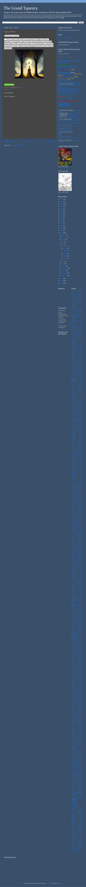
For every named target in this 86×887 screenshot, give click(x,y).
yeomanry (73, 847)
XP (76, 843)
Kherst (80, 557)
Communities (74, 409)
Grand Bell (73, 516)
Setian (74, 702)
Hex (77, 526)
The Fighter (75, 758)
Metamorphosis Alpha (76, 613)
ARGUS (73, 353)
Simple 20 (79, 709)
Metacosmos (79, 612)
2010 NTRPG (78, 311)
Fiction (80, 482)
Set (72, 702)
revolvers (80, 684)
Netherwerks (77, 639)
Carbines (73, 390)
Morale (72, 625)
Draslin (73, 443)
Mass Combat (74, 610)
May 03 (65, 246)
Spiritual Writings (76, 726)
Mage (80, 598)
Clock (72, 404)
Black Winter (74, 373)
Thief (72, 780)
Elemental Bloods (76, 455)
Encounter (73, 464)
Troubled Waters (78, 791)
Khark (72, 557)
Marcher (10, 89)
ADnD (80, 322)
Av (78, 358)
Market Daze (76, 603)
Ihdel (72, 535)
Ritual (72, 685)
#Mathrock (73, 304)
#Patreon (80, 308)
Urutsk (74, 799)
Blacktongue (74, 375)
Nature (80, 638)
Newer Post (8, 142)
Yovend (77, 850)
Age (78, 330)
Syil (81, 738)
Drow (77, 443)
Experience (73, 469)
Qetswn (73, 670)
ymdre (80, 848)
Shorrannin (79, 707)
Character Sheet (63, 79)
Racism (77, 672)
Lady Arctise (78, 569)
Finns (76, 486)
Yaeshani (79, 845)
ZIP (76, 852)
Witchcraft (73, 829)
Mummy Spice (78, 627)
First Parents (75, 487)
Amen (72, 339)
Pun (81, 665)
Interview (73, 537)
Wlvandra (73, 833)
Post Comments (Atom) (17, 145)
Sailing (76, 692)
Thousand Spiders (76, 782)
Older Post (50, 142)
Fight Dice (74, 484)
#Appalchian (74, 299)
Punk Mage (76, 666)
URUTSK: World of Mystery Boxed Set (69, 82)
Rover (72, 689)
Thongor (80, 780)
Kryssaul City (74, 566)
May (63, 244)
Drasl (81, 442)
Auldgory (73, 356)
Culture (80, 421)
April (63, 241)
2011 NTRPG (75, 313)
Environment (74, 465)
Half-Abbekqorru (75, 523)
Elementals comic (76, 458)
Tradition (80, 785)
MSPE (73, 627)
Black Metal (78, 372)
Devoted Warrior (76, 435)
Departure (73, 433)
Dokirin (73, 438)
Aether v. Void (76, 329)
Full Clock (73, 496)
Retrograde (73, 683)
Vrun (80, 810)
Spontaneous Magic (76, 728)
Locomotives (74, 588)
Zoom (79, 852)
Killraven (73, 561)
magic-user (79, 600)
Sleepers (73, 717)
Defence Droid (76, 429)
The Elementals (78, 757)
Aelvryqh (80, 327)
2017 (61, 218)
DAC (72, 428)
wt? (79, 841)
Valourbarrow (74, 803)
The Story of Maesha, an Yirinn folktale (68, 94)
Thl (76, 780)
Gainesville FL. (78, 499)
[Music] (76, 298)
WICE (80, 826)
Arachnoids (79, 349)
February (64, 237)
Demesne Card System (76, 431)
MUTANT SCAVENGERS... (66, 98)
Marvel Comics (78, 608)
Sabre (80, 690)
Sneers (76, 719)
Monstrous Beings (76, 624)
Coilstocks (77, 404)
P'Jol (81, 648)
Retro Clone (79, 680)
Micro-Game (79, 617)
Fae (81, 476)
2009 (61, 199)
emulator (80, 462)
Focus (77, 491)
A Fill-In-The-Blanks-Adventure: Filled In (69, 123)
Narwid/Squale (74, 638)
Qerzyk (80, 668)
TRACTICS (73, 785)
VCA (81, 805)
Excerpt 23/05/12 (67, 250)
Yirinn (80, 847)
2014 (61, 211)
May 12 (65, 248)
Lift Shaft (79, 583)
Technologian (79, 745)
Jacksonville (74, 540)
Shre (72, 709)
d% (79, 424)
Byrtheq (73, 389)
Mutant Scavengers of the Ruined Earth (76, 630)
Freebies (73, 494)
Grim (76, 518)
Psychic (78, 665)
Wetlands (80, 824)
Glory (78, 511)
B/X (78, 360)
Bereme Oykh (79, 366)
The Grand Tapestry (21, 8)
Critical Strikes (74, 421)
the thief (80, 779)
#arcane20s (74, 301)
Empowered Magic (76, 460)
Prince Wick (74, 663)
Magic (73, 600)
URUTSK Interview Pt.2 (74, 114)
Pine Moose (79, 653)
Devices (80, 433)
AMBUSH (79, 337)
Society (80, 719)
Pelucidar (77, 651)
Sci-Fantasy (74, 694)
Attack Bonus (76, 355)
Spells (72, 724)
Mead (72, 612)
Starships (73, 731)
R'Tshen (73, 672)
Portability (73, 661)
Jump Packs (74, 549)
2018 (61, 220)
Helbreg (77, 525)
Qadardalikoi (74, 668)
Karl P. (80, 552)
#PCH (72, 309)
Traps (72, 787)
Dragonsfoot (74, 442)
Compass (80, 409)
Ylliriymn (77, 848)
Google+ (73, 513)
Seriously (73, 700)
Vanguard (74, 805)
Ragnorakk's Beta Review (66, 130)
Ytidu (81, 850)
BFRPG (77, 368)
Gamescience (79, 503)
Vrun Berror (74, 815)
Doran (80, 438)
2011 (61, 204)
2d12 (81, 313)
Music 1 (74, 629)
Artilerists (80, 353)
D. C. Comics (75, 423)
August (64, 266)
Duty (72, 453)
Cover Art (74, 416)
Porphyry (80, 660)
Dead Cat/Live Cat (78, 428)
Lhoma (80, 581)
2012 (61, 206)
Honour (73, 533)
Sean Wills (74, 695)
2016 (61, 216)
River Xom (79, 685)
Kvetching (80, 566)
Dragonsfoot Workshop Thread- (67, 126)
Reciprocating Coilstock (76, 675)
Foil (81, 491)
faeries (72, 477)
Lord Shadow (78, 591)
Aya (81, 358)
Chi (81, 399)
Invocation (80, 537)
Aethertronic (74, 330)
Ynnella (73, 850)
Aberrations (74, 320)
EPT (81, 465)
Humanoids (79, 533)
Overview (63, 57)
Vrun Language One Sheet (66, 74)
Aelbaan (74, 327)
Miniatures (73, 620)
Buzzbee (73, 387)
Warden (73, 819)
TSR (72, 792)
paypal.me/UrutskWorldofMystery (67, 66)
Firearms (80, 486)
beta (72, 368)
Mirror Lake (79, 620)
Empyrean (73, 462)
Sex (81, 702)
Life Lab (73, 583)
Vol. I (78, 810)
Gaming (73, 504)
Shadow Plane (74, 704)
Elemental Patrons (76, 457)
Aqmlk (73, 349)
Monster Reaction (76, 622)
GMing (80, 511)
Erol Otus (73, 467)
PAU (72, 650)
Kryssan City (79, 564)
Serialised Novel (78, 699)
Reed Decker (75, 677)
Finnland (73, 486)
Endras (80, 464)
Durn (80, 450)
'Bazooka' (73, 291)
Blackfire (80, 373)
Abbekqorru (75, 316)
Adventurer (79, 325)
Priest (80, 661)
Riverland (73, 687)
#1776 (80, 298)
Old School (78, 644)
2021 (61, 227)
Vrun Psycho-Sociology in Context (67, 92)
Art (76, 353)
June (63, 261)
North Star (77, 641)
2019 (61, 223)
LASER (73, 573)
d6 (72, 426)
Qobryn (80, 670)
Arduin (72, 351)
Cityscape (73, 401)
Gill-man (80, 509)
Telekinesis (73, 750)
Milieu (80, 619)
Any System (79, 348)
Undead (73, 797)
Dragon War (76, 440)
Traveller (80, 787)
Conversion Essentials (76, 414)
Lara (81, 571)
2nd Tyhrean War (75, 314)
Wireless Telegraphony (76, 828)
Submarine (73, 736)
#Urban (73, 311)
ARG (81, 351)
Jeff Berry (79, 547)
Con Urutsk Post (76, 119)
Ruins (77, 689)
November (64, 273)
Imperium (79, 535)
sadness (73, 692)
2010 (61, 202)
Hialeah (80, 526)
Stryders (80, 734)
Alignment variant (75, 335)
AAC (81, 314)
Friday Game (79, 494)
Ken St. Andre (78, 556)
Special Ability (78, 722)
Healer (72, 525)
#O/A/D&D (73, 308)
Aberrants (73, 318)
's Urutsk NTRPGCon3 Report (69, 117)
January (64, 234)
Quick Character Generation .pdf (70, 88)
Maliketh (48, 883)
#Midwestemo (74, 306)
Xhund (72, 843)
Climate (80, 402)
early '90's (76, 453)
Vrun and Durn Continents (66, 76)
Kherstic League (76, 559)
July (63, 263)
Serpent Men (79, 701)
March (63, 239)
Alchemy (80, 334)
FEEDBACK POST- (64, 129)
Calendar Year (78, 389)
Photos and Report (71, 116)
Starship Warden (76, 729)
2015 (61, 213)
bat (81, 363)
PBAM (75, 650)
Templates (80, 750)
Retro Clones (76, 682)
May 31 (65, 258)
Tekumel (74, 748)
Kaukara (73, 554)
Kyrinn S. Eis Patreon (64, 37)
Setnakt (78, 702)
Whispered (73, 826)
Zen (75, 852)
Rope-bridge (79, 687)
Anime (80, 344)
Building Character (76, 385)
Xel (81, 841)
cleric (77, 402)
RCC (81, 673)
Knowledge (73, 564)
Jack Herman (76, 538)
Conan (72, 411)
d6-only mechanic (78, 426)
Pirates (73, 655)
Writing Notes (74, 841)
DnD (80, 437)
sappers (80, 692)
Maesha (80, 596)
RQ (75, 689)
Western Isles (76, 820)
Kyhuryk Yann (74, 567)
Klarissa (80, 562)
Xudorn (80, 843)
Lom (77, 589)
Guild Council (74, 520)
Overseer (77, 648)
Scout (80, 694)
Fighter (80, 484)
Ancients (74, 344)
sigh (75, 709)
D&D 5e (76, 424)
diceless (73, 437)
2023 (61, 232)
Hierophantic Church (76, 528)
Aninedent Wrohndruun (76, 346)
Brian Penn (79, 380)
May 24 (65, 253)
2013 (61, 209)
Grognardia (79, 518)
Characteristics (74, 399)
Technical (73, 743)
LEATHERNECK (75, 579)
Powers (77, 661)
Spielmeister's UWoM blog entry (67, 137)
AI (81, 332)
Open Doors (74, 646)
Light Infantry (76, 84)
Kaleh (76, 552)
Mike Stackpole (74, 618)
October (64, 270)
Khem (76, 557)
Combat (80, 407)
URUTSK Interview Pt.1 (74, 113)
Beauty (73, 365)
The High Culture (75, 765)
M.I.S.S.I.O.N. (74, 595)
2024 (61, 278)
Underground (79, 797)
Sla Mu (79, 716)
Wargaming (79, 819)
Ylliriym (73, 848)
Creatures (79, 419)
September (65, 268)
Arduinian (77, 351)
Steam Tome (79, 731)
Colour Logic (74, 407)
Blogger (60, 883)
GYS (81, 521)
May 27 (65, 256)
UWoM (74, 801)
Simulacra (73, 711)
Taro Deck (74, 739)
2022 (61, 230)
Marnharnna (75, 605)
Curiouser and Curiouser (65, 81)
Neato (72, 639)
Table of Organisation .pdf (72, 91)
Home (29, 142)
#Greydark (79, 303)
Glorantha (73, 511)
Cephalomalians (74, 397)
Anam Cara (79, 339)
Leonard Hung (74, 581)
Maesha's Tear (75, 598)
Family (80, 477)
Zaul (72, 852)
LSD (81, 593)
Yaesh (73, 845)
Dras (78, 442)
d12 (81, 424)
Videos (80, 807)
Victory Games (74, 807)
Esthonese (79, 467)
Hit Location (79, 532)
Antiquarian (73, 348)
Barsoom (78, 363)
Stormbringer (74, 734)
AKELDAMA (74, 334)
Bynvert (80, 387)
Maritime (80, 601)
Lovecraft (73, 593)
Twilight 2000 (79, 794)
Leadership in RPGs (76, 578)
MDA (81, 610)
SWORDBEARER (75, 738)
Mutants (80, 632)
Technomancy (74, 746)
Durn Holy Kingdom (76, 452)
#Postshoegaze (78, 309)
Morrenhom (79, 625)
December (64, 275)
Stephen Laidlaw (76, 733)
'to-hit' (72, 292)
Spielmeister (79, 724)
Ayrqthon (73, 360)
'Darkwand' (79, 291)
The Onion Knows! (64, 72)
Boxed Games (78, 377)
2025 (61, 280)
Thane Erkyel (75, 751)
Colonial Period (78, 406)
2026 (61, 283)
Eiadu (80, 453)
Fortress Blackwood (76, 492)
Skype (72, 714)
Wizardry (80, 831)
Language (73, 571)
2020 (61, 225)
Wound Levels (78, 839)
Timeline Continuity (76, 784)
